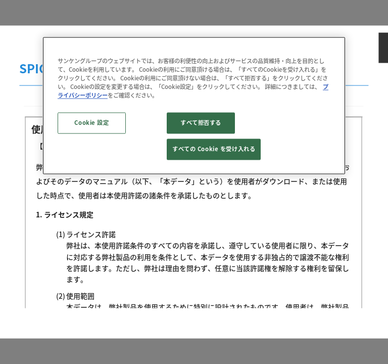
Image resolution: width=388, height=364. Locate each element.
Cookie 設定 (91, 123)
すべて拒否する (200, 123)
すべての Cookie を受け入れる (213, 149)
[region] (194, 105)
